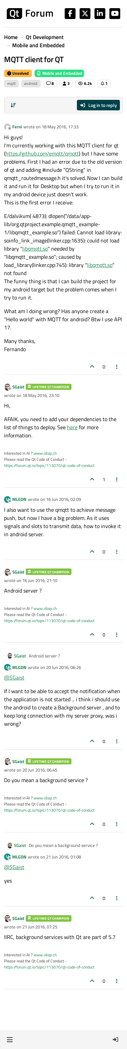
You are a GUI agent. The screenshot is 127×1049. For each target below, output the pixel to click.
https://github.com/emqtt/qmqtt (42, 153)
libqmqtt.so (35, 249)
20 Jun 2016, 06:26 (63, 667)
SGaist (18, 386)
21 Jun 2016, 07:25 (39, 926)
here (72, 427)
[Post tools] (117, 366)
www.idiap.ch (45, 453)
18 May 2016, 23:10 (40, 395)
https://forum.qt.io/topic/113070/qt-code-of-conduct (49, 465)
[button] (10, 1039)
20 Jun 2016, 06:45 (39, 769)
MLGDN (19, 499)
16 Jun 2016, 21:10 (39, 580)
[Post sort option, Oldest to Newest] (13, 105)
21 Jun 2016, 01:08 (63, 856)
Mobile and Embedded (59, 73)
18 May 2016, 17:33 (60, 126)
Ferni (17, 126)
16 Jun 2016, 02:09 (63, 499)
